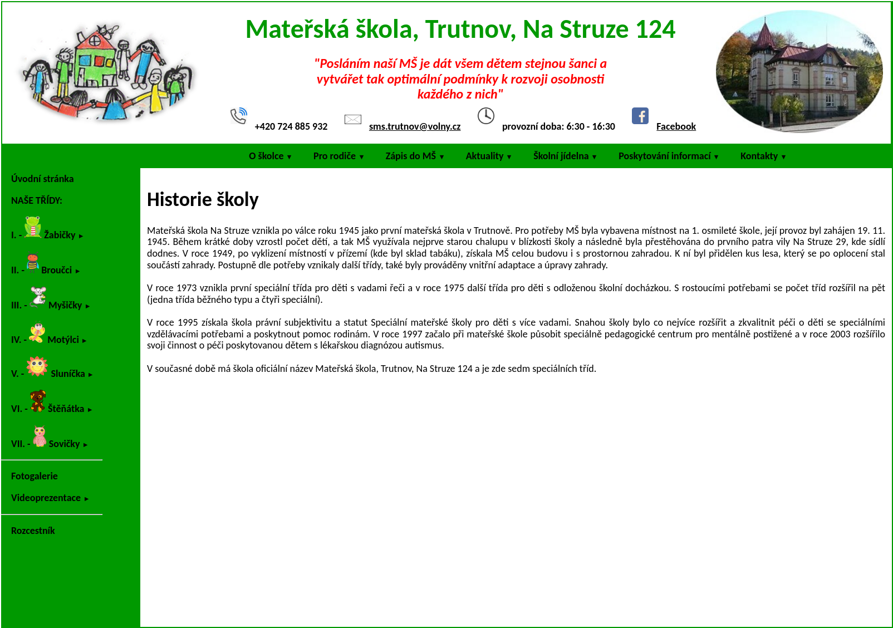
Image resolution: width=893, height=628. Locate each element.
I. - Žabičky (43, 228)
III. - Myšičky (46, 298)
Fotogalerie (34, 476)
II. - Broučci (41, 263)
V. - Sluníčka (48, 368)
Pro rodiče (334, 156)
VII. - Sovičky (45, 437)
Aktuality (485, 156)
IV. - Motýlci (45, 333)
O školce (266, 156)
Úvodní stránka (42, 179)
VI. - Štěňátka (48, 402)
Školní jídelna (561, 156)
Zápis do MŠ (411, 156)
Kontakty (759, 156)
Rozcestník (33, 530)
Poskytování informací (664, 156)
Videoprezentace (46, 498)
